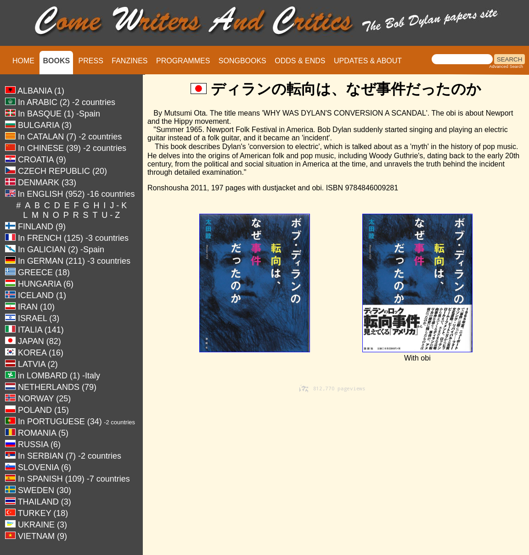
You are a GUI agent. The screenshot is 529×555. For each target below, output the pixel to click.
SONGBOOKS (242, 61)
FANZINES (129, 61)
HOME (23, 61)
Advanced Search (506, 66)
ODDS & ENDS (300, 61)
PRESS (91, 61)
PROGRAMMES (183, 61)
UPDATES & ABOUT (368, 61)
